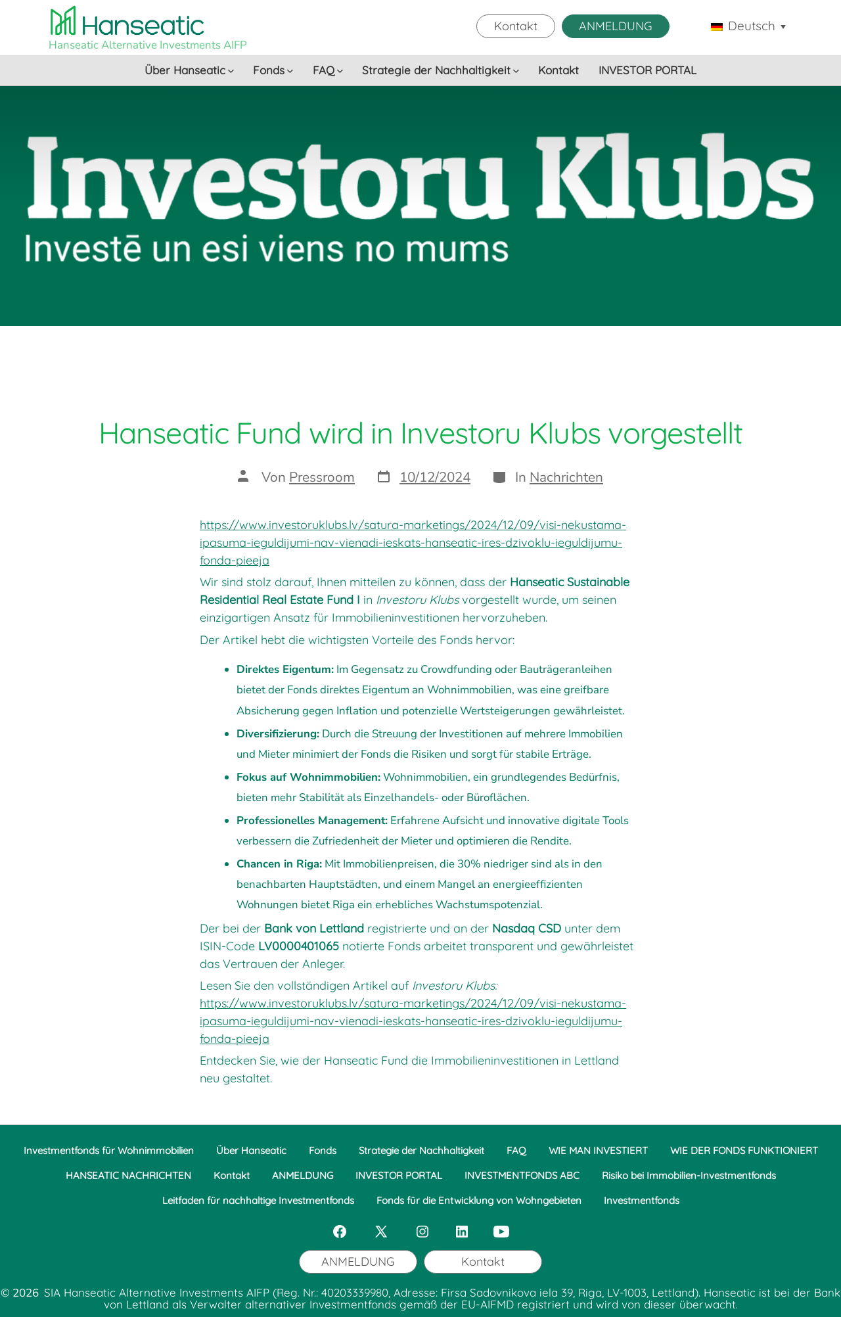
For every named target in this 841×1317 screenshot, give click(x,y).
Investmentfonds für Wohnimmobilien (109, 1150)
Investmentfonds (641, 1200)
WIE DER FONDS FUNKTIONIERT (744, 1150)
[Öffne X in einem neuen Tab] (381, 1231)
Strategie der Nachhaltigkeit (440, 70)
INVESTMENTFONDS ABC (522, 1175)
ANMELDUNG (615, 26)
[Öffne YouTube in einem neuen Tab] (501, 1231)
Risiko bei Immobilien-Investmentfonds (689, 1175)
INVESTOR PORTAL (647, 70)
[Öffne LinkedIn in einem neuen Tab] (461, 1231)
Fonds (273, 70)
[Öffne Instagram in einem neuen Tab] (422, 1231)
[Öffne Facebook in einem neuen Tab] (339, 1231)
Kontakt (515, 26)
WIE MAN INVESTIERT (598, 1150)
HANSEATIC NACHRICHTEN (128, 1175)
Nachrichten (566, 477)
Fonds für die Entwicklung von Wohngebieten (478, 1200)
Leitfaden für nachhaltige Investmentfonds (258, 1200)
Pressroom (322, 477)
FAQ (328, 70)
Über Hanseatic (189, 70)
